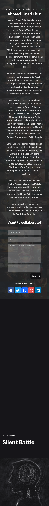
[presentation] (24, 268)
